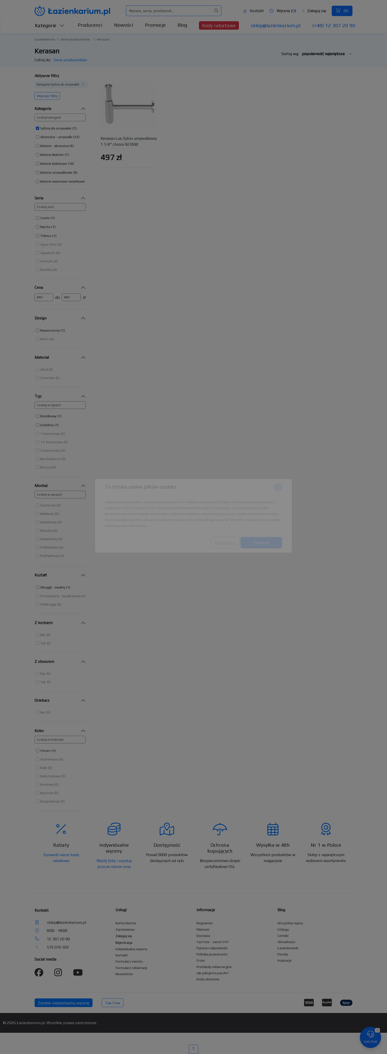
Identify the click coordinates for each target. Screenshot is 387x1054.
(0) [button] (60, 244)
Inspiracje (284, 960)
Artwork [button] (46, 261)
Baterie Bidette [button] (52, 155)
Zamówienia (125, 929)
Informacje (205, 909)
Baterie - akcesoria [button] (54, 146)
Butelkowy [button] (48, 416)
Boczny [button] (45, 467)
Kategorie (49, 25)
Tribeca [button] (45, 236)
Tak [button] (43, 643)
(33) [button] (76, 137)
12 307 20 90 (58, 939)
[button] (56, 128)
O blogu (283, 929)
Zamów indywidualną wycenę (63, 1003)
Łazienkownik (287, 948)
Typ (38, 396)
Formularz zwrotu (129, 961)
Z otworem (44, 661)
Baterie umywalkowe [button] (56, 172)
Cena (39, 287)
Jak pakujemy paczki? (212, 973)
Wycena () (282, 10)
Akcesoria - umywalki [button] (56, 137)
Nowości (123, 25)
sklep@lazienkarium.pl (275, 25)
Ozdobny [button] (47, 425)
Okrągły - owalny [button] (52, 587)
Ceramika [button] (47, 378)
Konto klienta (126, 923)
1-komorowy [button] (50, 434)
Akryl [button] (44, 369)
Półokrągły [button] (48, 604)
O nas (200, 960)
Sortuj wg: (316, 53)
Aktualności (286, 942)
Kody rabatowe (219, 25)
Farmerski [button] (48, 505)
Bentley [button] (46, 270)
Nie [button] (42, 635)
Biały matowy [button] (50, 776)
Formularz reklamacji (131, 968)
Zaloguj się (314, 10)
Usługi (121, 909)
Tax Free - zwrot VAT (212, 942)
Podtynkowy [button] (49, 556)
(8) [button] (75, 172)
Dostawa (203, 936)
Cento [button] (45, 218)
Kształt (41, 575)
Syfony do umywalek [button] (55, 128)
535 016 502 (58, 947)
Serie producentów (75, 39)
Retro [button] (44, 339)
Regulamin (204, 923)
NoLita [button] (45, 227)
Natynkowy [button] (48, 539)
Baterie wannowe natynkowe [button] (62, 181)
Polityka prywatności (212, 954)
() (342, 10)
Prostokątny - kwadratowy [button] (60, 596)
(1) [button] (74, 128)
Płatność (203, 929)
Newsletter (124, 974)
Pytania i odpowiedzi (212, 948)
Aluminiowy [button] (49, 759)
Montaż (41, 485)
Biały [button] (43, 768)
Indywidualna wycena (131, 949)
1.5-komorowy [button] (51, 442)
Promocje (155, 25)
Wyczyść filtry (47, 96)
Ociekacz (42, 700)
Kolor (39, 730)
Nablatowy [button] (48, 522)
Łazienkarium (45, 39)
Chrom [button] (45, 751)
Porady (282, 954)
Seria (39, 198)
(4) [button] (72, 146)
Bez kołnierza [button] (50, 459)
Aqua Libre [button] (48, 244)
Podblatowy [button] (49, 547)
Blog (182, 25)
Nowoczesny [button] (50, 330)
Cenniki (283, 936)
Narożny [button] (46, 530)
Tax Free (112, 1003)
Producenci (90, 25)
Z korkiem (44, 622)
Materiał (42, 357)
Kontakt (253, 10)
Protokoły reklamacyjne (214, 967)
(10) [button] (71, 164)
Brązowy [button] (46, 793)
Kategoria (43, 108)
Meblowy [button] (47, 514)
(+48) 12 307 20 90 (333, 25)
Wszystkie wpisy (290, 923)
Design (40, 318)
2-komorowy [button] (50, 450)
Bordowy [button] (47, 784)
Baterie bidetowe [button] (53, 164)
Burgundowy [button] (49, 801)
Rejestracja (124, 943)
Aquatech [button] (47, 253)
